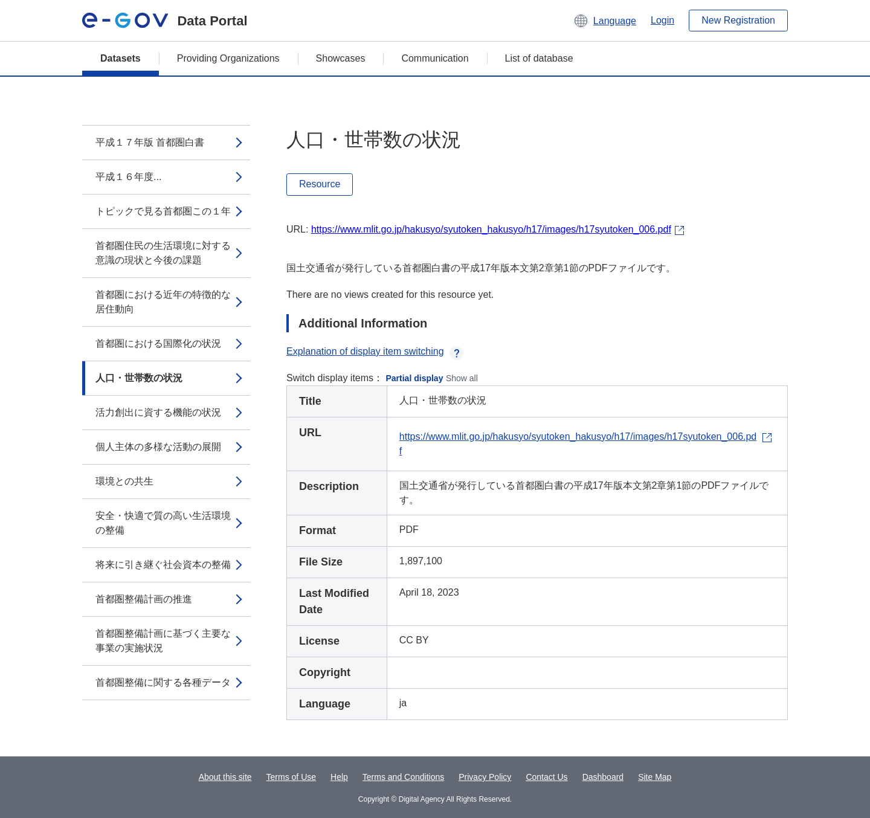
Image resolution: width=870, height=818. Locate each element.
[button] (604, 20)
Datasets (120, 58)
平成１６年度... (128, 177)
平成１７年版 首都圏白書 (149, 142)
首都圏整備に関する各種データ (163, 682)
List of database (539, 58)
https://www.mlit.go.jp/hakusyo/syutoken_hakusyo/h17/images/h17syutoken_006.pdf (491, 229)
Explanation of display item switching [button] (374, 351)
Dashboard (603, 777)
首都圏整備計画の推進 (143, 599)
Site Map (654, 777)
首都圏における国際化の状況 (158, 343)
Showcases (341, 58)
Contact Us (546, 777)
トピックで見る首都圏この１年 (163, 211)
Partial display (414, 378)
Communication (434, 58)
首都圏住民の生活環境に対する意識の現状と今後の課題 (163, 252)
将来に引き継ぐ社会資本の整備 (163, 564)
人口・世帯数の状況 (138, 378)
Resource (319, 184)
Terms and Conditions (403, 777)
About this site (225, 777)
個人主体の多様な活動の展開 (158, 447)
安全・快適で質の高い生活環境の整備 (163, 522)
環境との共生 (124, 481)
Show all (462, 378)
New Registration (738, 20)
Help (339, 777)
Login (662, 20)
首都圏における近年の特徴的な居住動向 (163, 301)
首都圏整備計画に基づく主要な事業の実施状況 (163, 640)
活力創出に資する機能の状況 (158, 412)
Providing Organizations (228, 58)
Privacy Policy (485, 777)
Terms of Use (291, 777)
